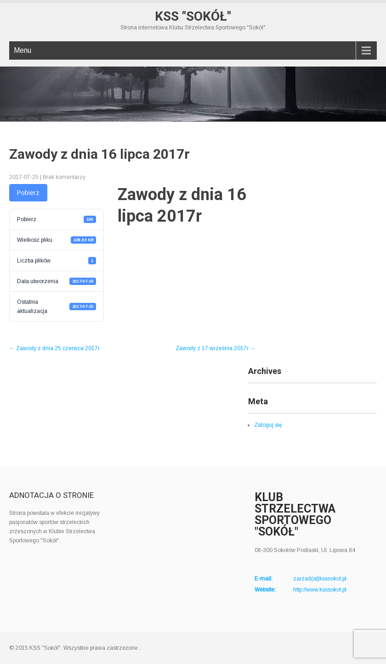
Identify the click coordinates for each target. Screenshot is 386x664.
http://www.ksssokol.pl (319, 589)
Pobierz (28, 192)
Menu (22, 50)
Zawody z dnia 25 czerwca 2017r (54, 348)
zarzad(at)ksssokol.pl (319, 578)
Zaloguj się (268, 425)
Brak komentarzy (64, 177)
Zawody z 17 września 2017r (215, 348)
